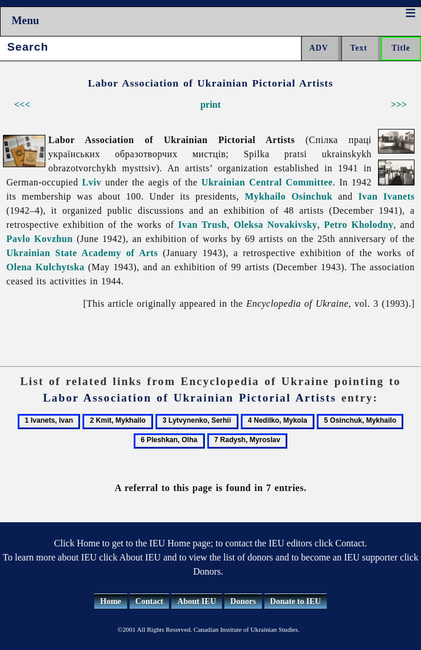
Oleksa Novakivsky (275, 225)
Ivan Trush (202, 225)
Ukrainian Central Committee (267, 182)
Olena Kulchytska (45, 267)
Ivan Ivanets (386, 196)
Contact (149, 601)
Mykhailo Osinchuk (289, 196)
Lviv (91, 182)
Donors (243, 601)
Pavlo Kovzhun (39, 239)
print (210, 105)
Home (110, 601)
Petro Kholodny (358, 225)
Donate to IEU (295, 601)
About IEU (196, 601)
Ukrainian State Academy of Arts (82, 253)
